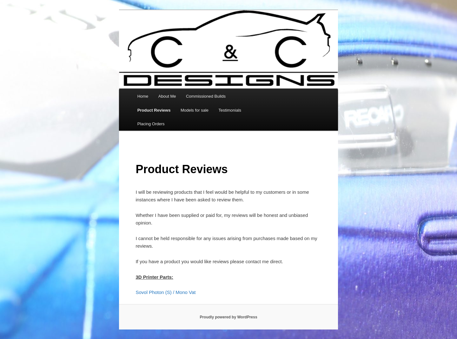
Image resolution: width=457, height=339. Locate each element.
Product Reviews (154, 110)
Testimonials (230, 110)
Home (143, 96)
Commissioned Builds (206, 96)
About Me (167, 96)
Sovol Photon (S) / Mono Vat (165, 292)
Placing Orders (151, 123)
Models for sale (195, 110)
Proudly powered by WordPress (228, 317)
